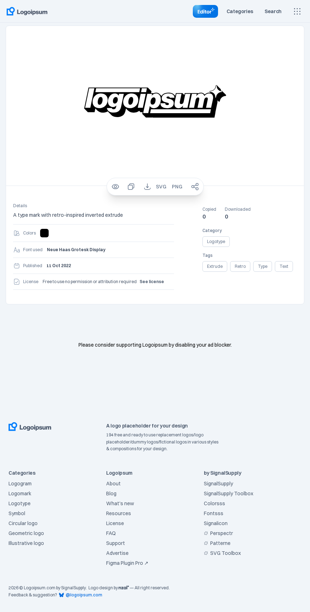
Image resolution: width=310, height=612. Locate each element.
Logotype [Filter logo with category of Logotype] (20, 503)
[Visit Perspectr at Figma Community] (244, 533)
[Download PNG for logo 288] (177, 186)
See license (152, 281)
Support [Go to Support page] (115, 543)
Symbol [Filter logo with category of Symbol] (17, 513)
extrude (215, 266)
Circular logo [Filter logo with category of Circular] (23, 523)
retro (240, 266)
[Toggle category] (240, 11)
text (283, 266)
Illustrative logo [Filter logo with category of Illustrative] (26, 543)
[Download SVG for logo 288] (161, 186)
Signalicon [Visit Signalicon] (216, 523)
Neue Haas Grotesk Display (76, 249)
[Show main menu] (297, 11)
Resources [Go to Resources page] (118, 513)
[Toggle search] (273, 11)
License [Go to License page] (115, 523)
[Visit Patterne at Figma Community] (244, 543)
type (262, 266)
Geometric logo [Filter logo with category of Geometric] (26, 533)
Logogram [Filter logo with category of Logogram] (20, 483)
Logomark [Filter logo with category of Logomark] (20, 493)
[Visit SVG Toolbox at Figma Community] (244, 553)
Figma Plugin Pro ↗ (127, 563)
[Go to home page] (27, 11)
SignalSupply (73, 587)
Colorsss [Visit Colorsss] (214, 503)
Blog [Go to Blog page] (111, 493)
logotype (216, 241)
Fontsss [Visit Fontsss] (213, 513)
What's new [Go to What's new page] (120, 503)
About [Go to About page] (113, 483)
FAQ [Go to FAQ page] (111, 533)
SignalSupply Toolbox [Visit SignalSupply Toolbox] (228, 493)
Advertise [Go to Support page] (117, 553)
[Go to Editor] (205, 11)
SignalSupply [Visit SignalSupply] (218, 483)
